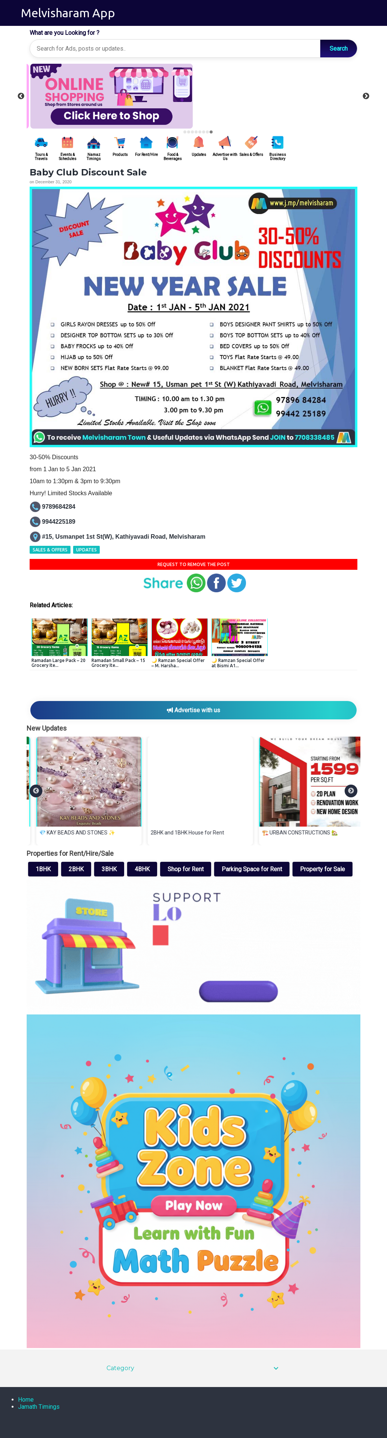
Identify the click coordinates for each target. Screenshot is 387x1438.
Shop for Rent (186, 869)
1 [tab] (184, 131)
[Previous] (36, 791)
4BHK (142, 869)
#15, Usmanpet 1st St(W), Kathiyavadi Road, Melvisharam (124, 536)
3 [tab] (192, 131)
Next (366, 96)
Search (339, 48)
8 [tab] (211, 131)
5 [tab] (199, 131)
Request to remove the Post (194, 564)
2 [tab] (188, 131)
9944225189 (58, 521)
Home (26, 1399)
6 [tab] (203, 131)
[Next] (351, 791)
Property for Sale (322, 869)
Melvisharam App (68, 12)
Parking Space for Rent (252, 869)
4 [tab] (196, 131)
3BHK (109, 869)
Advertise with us (193, 710)
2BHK (76, 869)
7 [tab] (207, 131)
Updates (86, 549)
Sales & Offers (50, 549)
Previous (21, 96)
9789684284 (58, 506)
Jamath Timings (39, 1406)
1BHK (43, 869)
